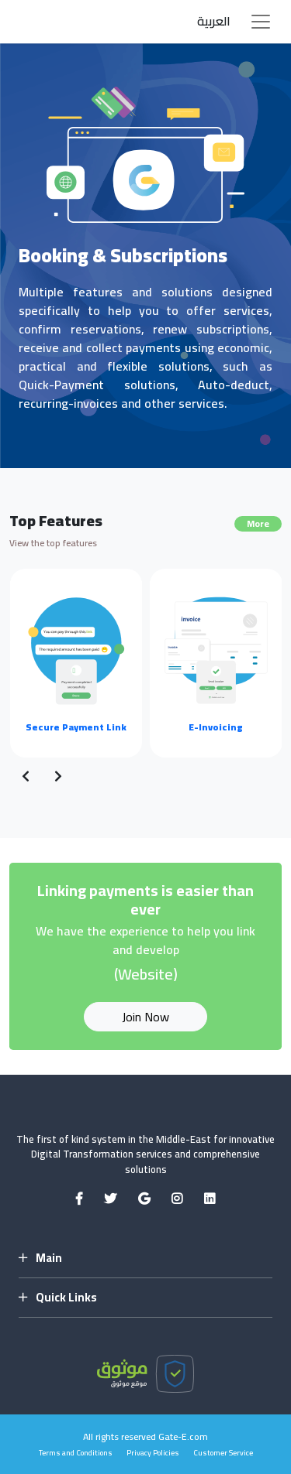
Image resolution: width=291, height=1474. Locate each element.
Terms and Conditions (76, 1452)
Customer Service (223, 1452)
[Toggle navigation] (261, 21)
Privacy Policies (152, 1452)
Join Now (145, 1016)
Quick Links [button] (58, 1298)
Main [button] (40, 1258)
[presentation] (25, 776)
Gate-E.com (183, 1436)
